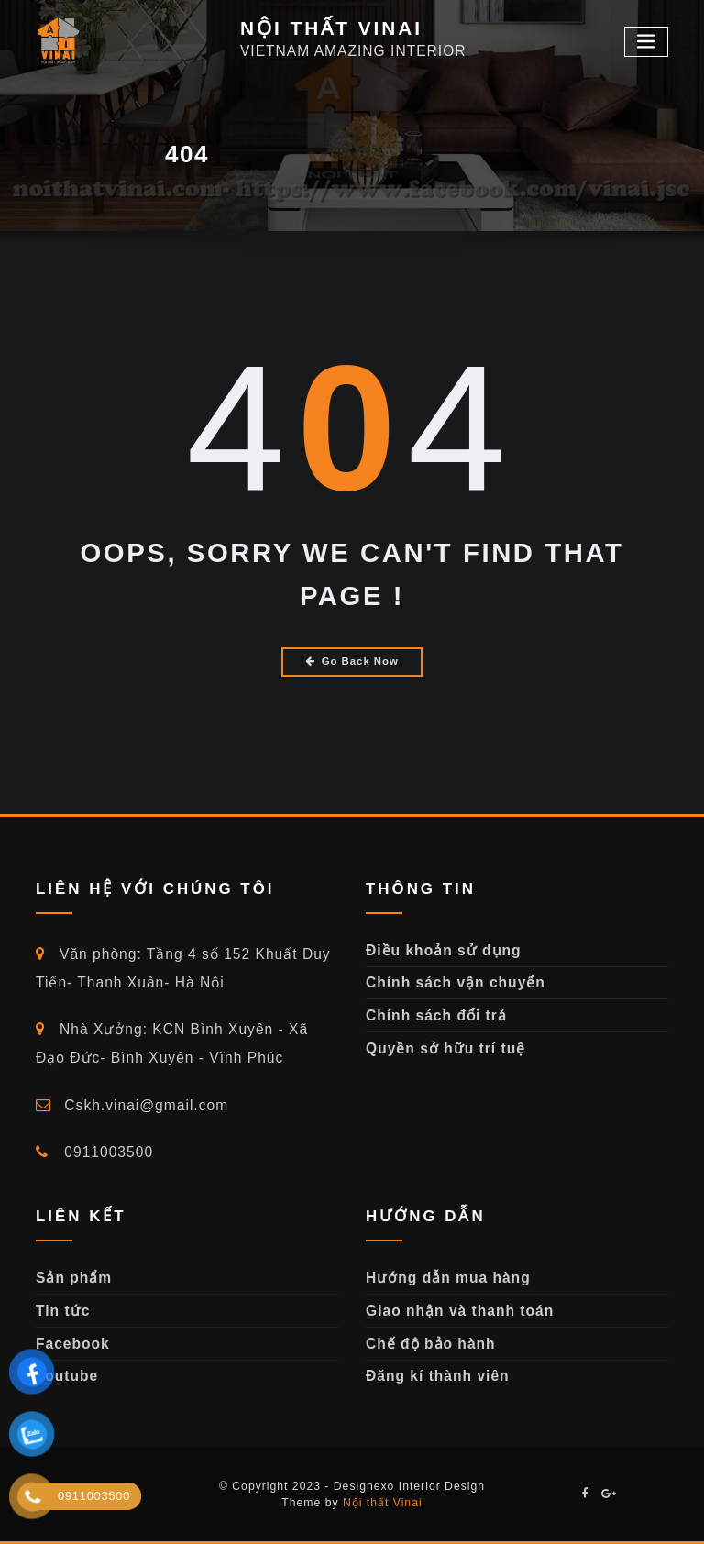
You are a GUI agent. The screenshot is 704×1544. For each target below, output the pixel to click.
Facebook (73, 1343)
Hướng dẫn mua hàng (448, 1277)
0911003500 (94, 1152)
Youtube (67, 1376)
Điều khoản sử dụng (444, 950)
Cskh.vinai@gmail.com (132, 1105)
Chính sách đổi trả (436, 1015)
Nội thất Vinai (383, 1502)
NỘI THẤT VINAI (331, 28)
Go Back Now (352, 661)
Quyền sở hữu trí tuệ (445, 1048)
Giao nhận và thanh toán (460, 1310)
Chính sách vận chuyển (455, 982)
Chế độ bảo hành (431, 1343)
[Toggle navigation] (646, 42)
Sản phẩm (74, 1277)
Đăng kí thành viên (438, 1376)
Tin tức (63, 1310)
